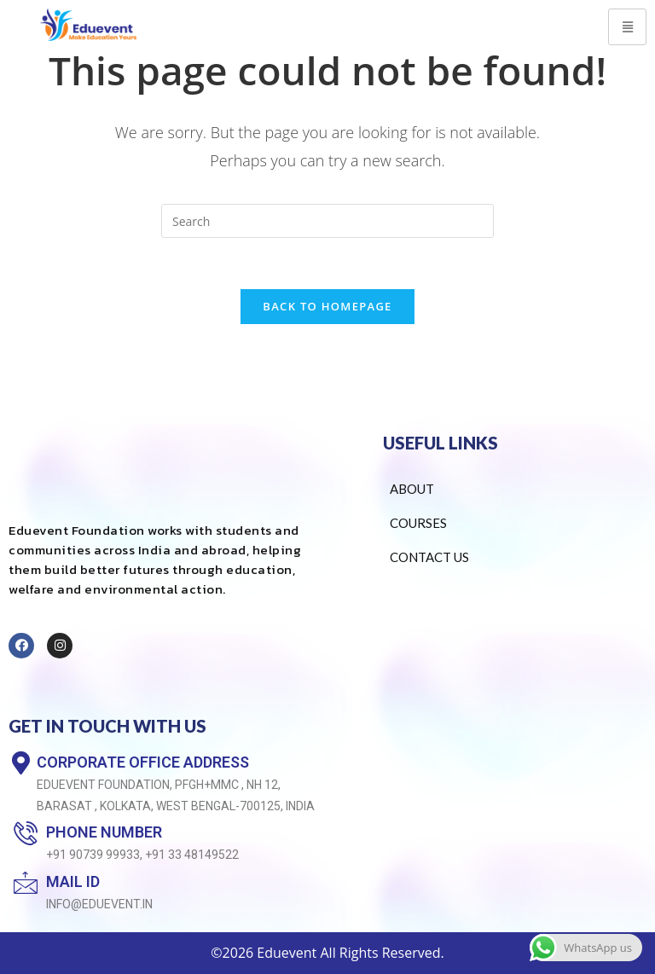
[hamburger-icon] (627, 27)
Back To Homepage (327, 306)
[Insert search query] (327, 221)
